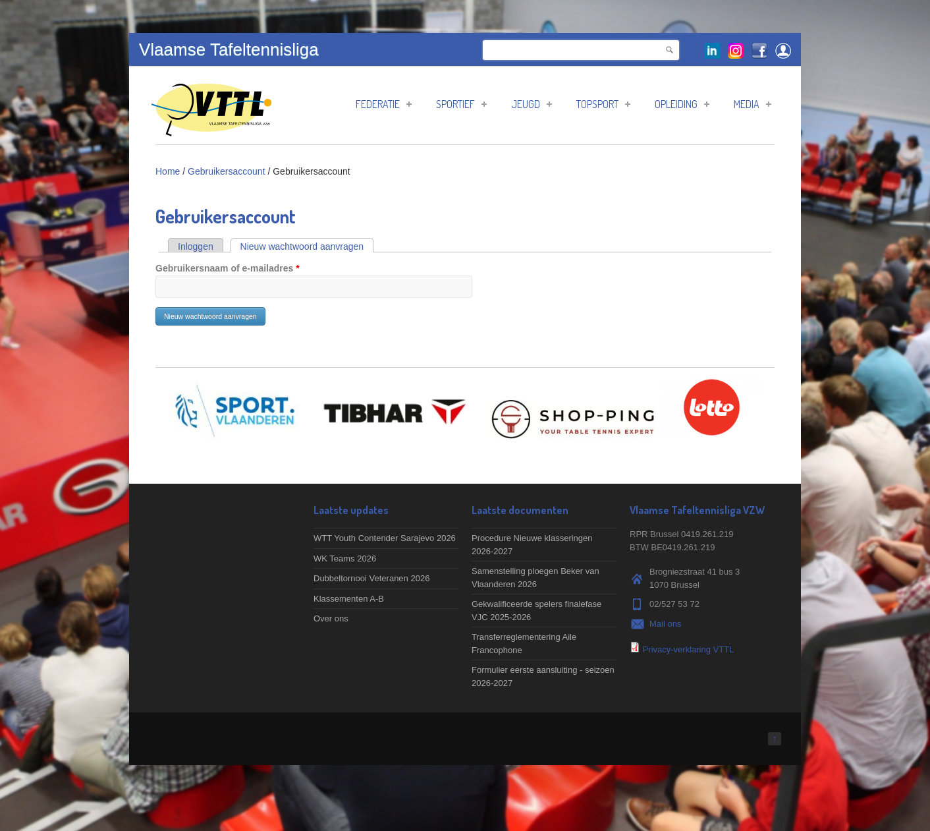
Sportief (461, 104)
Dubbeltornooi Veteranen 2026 (371, 578)
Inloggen (195, 246)
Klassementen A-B (349, 599)
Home (167, 171)
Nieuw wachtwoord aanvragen (307, 246)
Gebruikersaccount (226, 171)
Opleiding (682, 104)
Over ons (331, 618)
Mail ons (665, 624)
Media (752, 104)
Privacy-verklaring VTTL (688, 649)
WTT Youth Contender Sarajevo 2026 (385, 538)
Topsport (603, 104)
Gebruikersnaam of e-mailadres (227, 268)
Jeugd (531, 104)
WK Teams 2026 (345, 558)
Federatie (384, 104)
